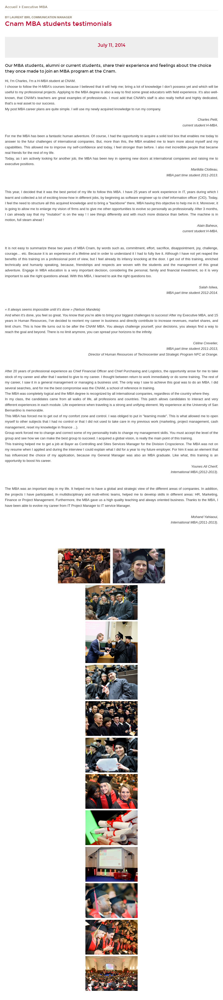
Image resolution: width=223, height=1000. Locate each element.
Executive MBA (35, 7)
